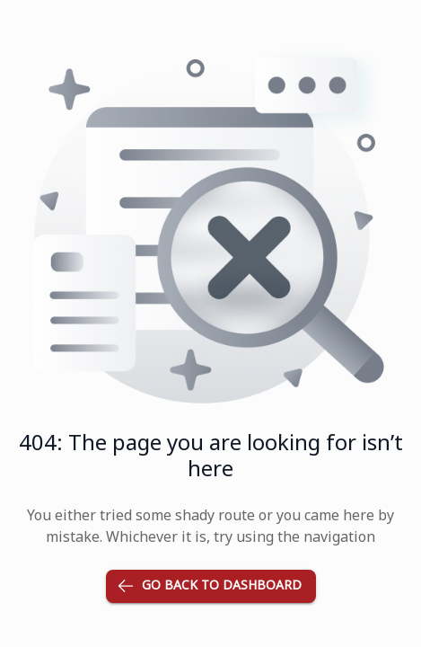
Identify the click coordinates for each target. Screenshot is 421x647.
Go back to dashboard (211, 586)
